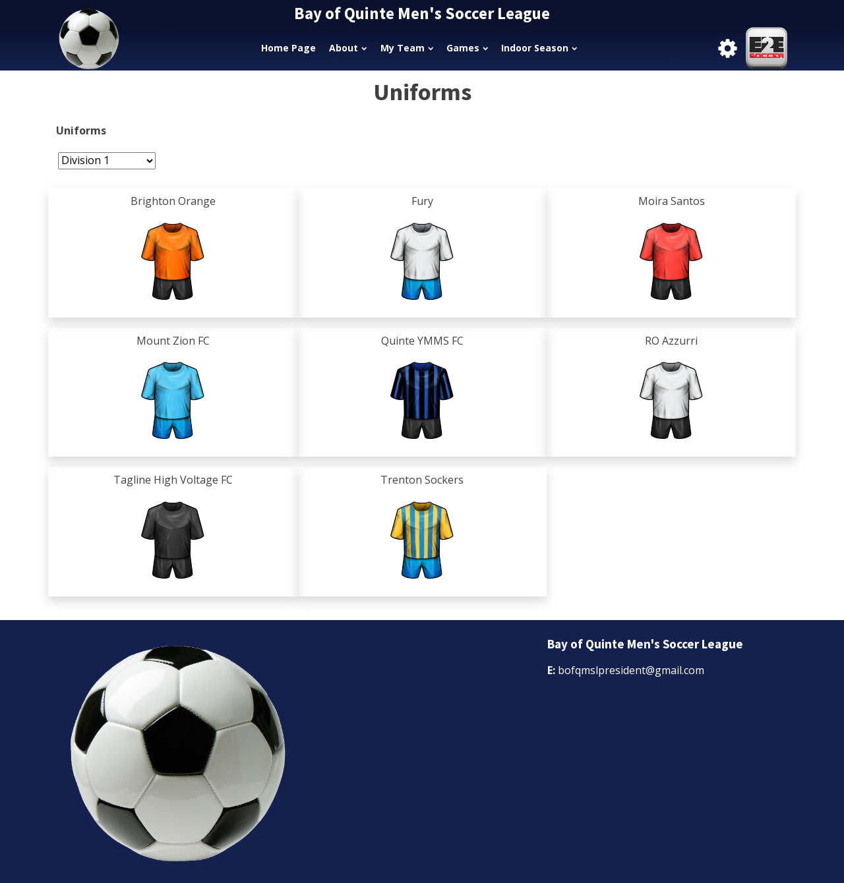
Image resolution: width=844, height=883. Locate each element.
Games (467, 48)
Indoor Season (539, 48)
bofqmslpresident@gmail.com (631, 670)
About (348, 48)
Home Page (288, 48)
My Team (406, 48)
